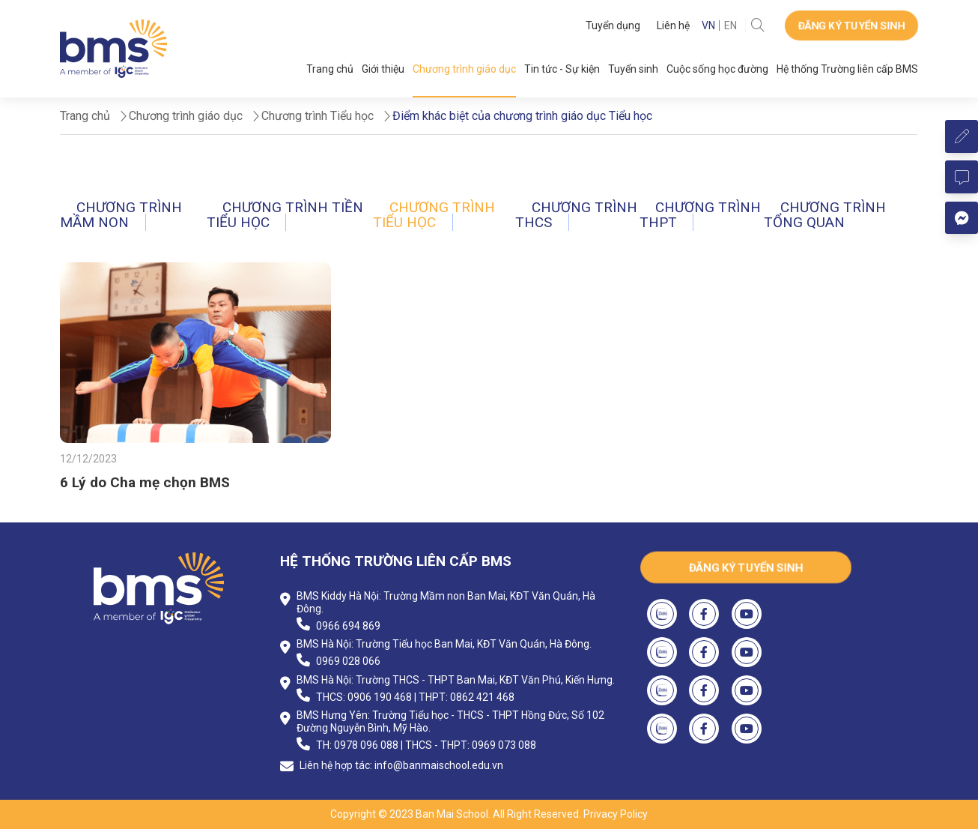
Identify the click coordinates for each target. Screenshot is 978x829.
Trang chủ (329, 69)
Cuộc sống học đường (717, 69)
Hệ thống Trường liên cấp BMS (847, 69)
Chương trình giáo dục (464, 69)
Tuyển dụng (613, 25)
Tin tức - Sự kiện (562, 69)
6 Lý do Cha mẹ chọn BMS (145, 482)
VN (708, 25)
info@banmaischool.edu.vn (438, 765)
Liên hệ (673, 25)
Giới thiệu (383, 69)
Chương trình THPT (701, 215)
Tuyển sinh (633, 69)
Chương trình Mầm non (121, 215)
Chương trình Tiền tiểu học (285, 215)
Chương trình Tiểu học (434, 215)
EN (730, 25)
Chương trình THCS (576, 215)
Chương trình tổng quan (825, 215)
